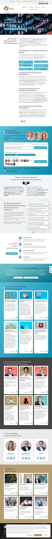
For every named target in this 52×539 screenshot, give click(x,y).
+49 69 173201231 (41, 458)
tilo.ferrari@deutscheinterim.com (38, 458)
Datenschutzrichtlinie (28, 529)
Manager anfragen (41, 1)
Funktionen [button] (31, 7)
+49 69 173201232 (26, 458)
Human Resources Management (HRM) (31, 277)
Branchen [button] (37, 7)
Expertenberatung (12, 1)
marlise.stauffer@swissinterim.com (8, 458)
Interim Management (31, 113)
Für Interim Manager (43, 3)
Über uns (35, 1)
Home (5, 12)
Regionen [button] (42, 7)
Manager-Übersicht (33, 9)
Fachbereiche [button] (24, 7)
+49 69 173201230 (50, 267)
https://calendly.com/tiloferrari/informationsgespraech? (44, 458)
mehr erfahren (13, 317)
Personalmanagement (18, 277)
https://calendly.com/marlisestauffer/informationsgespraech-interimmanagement (14, 458)
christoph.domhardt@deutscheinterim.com (23, 458)
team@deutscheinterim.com (50, 269)
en (47, 1)
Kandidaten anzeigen (40, 161)
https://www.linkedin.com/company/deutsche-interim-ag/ (50, 271)
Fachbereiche (9, 12)
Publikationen (18, 1)
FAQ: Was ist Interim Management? (27, 1)
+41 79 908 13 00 (11, 458)
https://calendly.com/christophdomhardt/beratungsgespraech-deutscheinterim (29, 458)
